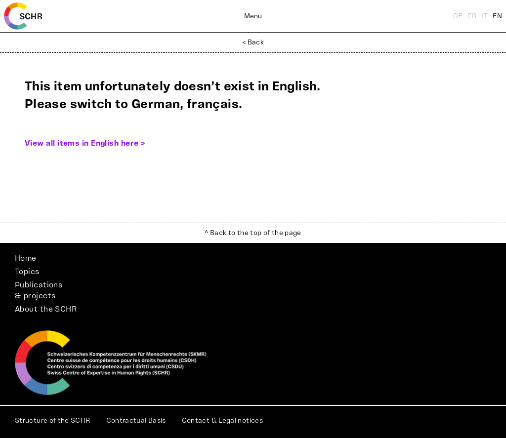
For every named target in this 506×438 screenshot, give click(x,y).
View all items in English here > (85, 143)
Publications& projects (38, 290)
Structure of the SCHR (52, 421)
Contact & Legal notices (222, 421)
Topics (27, 271)
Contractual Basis (136, 421)
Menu (253, 16)
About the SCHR (46, 309)
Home (26, 258)
